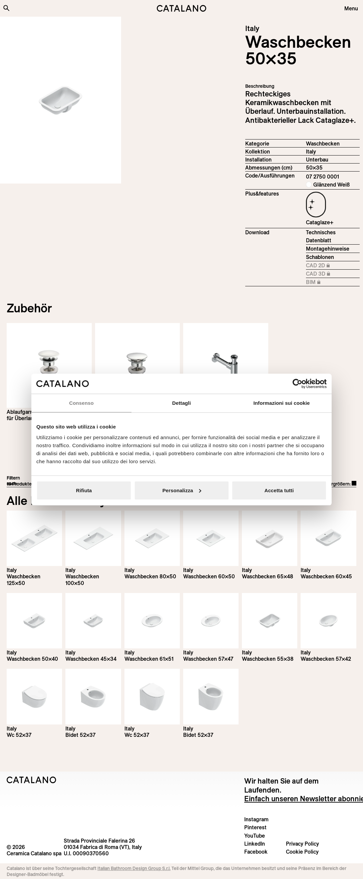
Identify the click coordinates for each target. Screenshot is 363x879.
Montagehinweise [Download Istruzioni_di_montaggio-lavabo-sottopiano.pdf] (327, 248)
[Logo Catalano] (31, 780)
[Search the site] (6, 8)
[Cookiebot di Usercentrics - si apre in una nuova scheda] (297, 384)
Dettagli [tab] (181, 403)
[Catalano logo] (181, 8)
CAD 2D (333, 265)
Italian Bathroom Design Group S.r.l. (133, 868)
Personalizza (181, 490)
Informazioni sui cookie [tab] (282, 403)
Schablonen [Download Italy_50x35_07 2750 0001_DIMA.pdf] (320, 257)
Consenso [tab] (81, 403)
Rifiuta (84, 490)
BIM (333, 282)
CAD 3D (333, 274)
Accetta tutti (279, 490)
